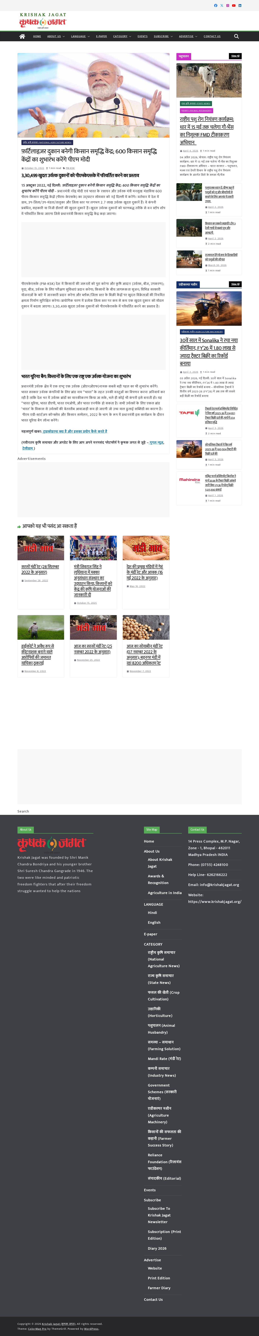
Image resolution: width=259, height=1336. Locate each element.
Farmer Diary (159, 1288)
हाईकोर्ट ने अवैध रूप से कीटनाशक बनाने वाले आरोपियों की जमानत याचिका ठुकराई (37, 654)
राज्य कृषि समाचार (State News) (196, 103)
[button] (63, 36)
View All (235, 56)
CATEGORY (120, 36)
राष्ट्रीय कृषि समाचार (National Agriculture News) (47, 142)
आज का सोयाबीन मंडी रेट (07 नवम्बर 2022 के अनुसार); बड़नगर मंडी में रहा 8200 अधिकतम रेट (145, 654)
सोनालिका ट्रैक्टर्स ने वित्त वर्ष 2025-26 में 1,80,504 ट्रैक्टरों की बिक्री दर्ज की (220, 449)
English (154, 923)
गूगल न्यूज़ (156, 442)
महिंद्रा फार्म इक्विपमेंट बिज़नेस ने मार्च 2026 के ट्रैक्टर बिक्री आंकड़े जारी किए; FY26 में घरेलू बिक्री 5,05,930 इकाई (220, 483)
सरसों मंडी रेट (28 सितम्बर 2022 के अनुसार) (40, 569)
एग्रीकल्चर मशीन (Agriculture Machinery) (202, 331)
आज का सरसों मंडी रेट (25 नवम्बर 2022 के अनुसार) (93, 648)
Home (37, 36)
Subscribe (161, 36)
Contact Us (212, 36)
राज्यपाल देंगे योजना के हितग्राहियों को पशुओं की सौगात (221, 257)
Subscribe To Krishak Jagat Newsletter (159, 1215)
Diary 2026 (157, 1249)
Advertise (186, 36)
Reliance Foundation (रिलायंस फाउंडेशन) (165, 1162)
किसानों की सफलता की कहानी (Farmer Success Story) (165, 1138)
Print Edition (159, 1278)
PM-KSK (70, 168)
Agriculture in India (165, 893)
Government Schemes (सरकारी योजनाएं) (162, 1092)
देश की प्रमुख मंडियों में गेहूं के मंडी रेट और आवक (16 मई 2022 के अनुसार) (145, 572)
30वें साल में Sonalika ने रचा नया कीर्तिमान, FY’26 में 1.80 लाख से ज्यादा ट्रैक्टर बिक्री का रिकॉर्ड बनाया (209, 352)
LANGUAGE (78, 36)
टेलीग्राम (28, 448)
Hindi (152, 913)
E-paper (101, 36)
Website (155, 1268)
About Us (54, 36)
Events (143, 36)
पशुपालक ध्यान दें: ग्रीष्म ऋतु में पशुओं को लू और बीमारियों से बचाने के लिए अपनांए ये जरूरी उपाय (219, 195)
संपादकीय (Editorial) (164, 1179)
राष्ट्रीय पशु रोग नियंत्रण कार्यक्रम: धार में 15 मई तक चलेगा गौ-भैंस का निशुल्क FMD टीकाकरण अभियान (207, 131)
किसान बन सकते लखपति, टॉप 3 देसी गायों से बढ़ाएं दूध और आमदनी (220, 228)
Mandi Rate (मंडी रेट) (164, 1059)
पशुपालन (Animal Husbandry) (197, 110)
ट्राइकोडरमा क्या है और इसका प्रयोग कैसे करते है (74, 431)
